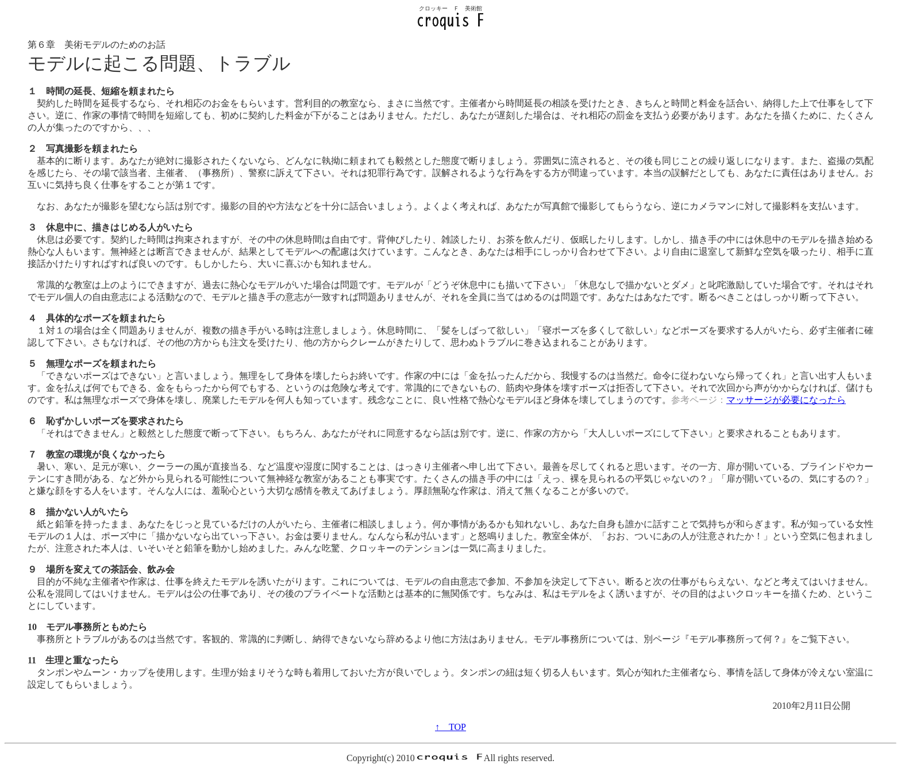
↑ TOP (450, 727)
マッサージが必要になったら (786, 400)
